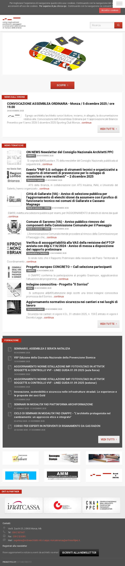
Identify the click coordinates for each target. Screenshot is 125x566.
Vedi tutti (109, 439)
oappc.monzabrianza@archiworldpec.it (62, 540)
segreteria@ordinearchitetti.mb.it (29, 540)
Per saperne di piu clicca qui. (53, 6)
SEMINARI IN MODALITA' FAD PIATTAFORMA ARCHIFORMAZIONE (53, 404)
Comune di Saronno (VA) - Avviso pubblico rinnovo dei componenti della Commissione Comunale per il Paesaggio (69, 223)
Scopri (62, 85)
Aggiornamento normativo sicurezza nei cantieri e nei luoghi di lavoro (72, 303)
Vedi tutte (108, 128)
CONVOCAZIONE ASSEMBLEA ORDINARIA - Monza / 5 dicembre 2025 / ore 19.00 (60, 105)
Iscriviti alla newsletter (79, 552)
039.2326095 (19, 536)
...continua (85, 122)
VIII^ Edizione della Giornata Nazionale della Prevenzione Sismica (54, 357)
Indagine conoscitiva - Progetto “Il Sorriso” (57, 284)
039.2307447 (18, 532)
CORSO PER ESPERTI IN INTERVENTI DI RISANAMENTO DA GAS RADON (57, 426)
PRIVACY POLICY (9, 562)
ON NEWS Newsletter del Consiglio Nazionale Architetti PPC (69, 152)
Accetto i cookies (109, 10)
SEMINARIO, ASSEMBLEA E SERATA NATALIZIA (42, 349)
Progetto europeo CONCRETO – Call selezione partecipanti (69, 267)
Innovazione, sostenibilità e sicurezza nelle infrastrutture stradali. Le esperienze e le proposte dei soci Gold (65, 393)
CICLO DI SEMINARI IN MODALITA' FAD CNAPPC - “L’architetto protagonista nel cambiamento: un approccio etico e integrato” (62, 415)
